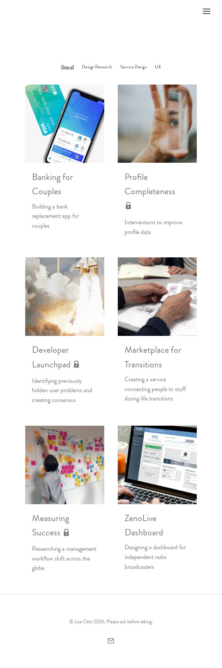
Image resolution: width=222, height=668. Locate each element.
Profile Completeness (150, 191)
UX (158, 67)
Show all (67, 67)
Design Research (97, 67)
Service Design (133, 67)
